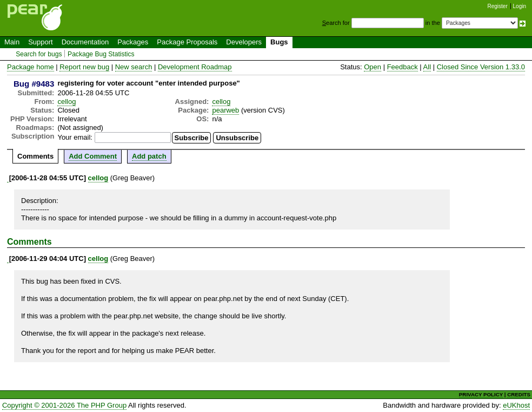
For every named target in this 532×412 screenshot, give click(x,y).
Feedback (402, 67)
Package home (30, 67)
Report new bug (84, 67)
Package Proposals (187, 42)
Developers (244, 42)
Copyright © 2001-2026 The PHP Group (64, 405)
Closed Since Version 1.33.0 (481, 67)
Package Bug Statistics (101, 54)
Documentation (85, 42)
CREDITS (518, 394)
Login (519, 6)
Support (40, 42)
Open (372, 67)
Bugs (279, 42)
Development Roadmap (195, 67)
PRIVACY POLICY (481, 394)
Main (11, 42)
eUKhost (516, 405)
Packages (132, 42)
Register (498, 6)
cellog (66, 101)
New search (133, 67)
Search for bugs (39, 54)
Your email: (74, 137)
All (427, 67)
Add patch (149, 156)
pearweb (225, 110)
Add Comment (93, 156)
